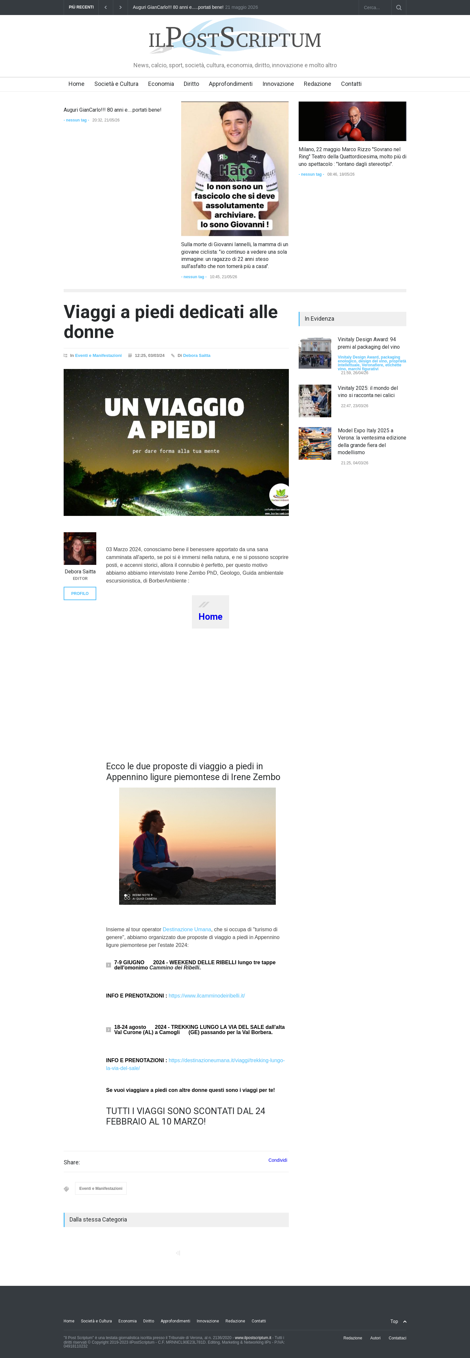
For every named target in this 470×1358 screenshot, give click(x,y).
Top (394, 1321)
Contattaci (397, 1338)
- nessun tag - (76, 120)
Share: (72, 1162)
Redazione (317, 83)
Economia (161, 83)
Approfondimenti (231, 83)
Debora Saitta (197, 355)
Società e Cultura (116, 83)
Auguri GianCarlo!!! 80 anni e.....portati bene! (178, 7)
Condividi (277, 1160)
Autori (375, 1338)
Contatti (351, 83)
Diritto (191, 83)
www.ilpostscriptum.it (253, 1337)
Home (77, 83)
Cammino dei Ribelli (174, 967)
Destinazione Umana (187, 929)
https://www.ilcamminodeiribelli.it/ (207, 996)
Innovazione (278, 83)
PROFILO (79, 593)
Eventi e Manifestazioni (98, 355)
